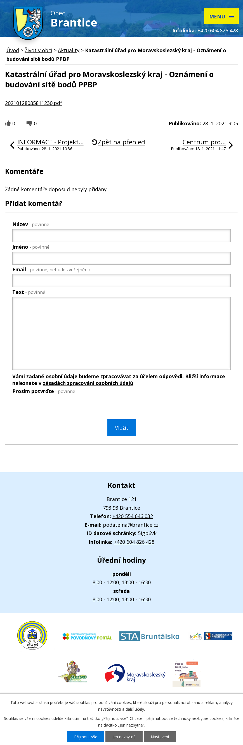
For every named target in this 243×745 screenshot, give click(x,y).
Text (28, 292)
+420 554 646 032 (132, 516)
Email (51, 269)
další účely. (135, 709)
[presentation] (54, 408)
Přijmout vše (85, 736)
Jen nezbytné (124, 736)
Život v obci (38, 50)
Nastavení (160, 736)
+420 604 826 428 (217, 30)
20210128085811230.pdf (33, 103)
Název (30, 224)
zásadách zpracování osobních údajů (88, 383)
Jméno (30, 246)
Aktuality (68, 50)
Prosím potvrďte (43, 391)
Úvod (12, 50)
